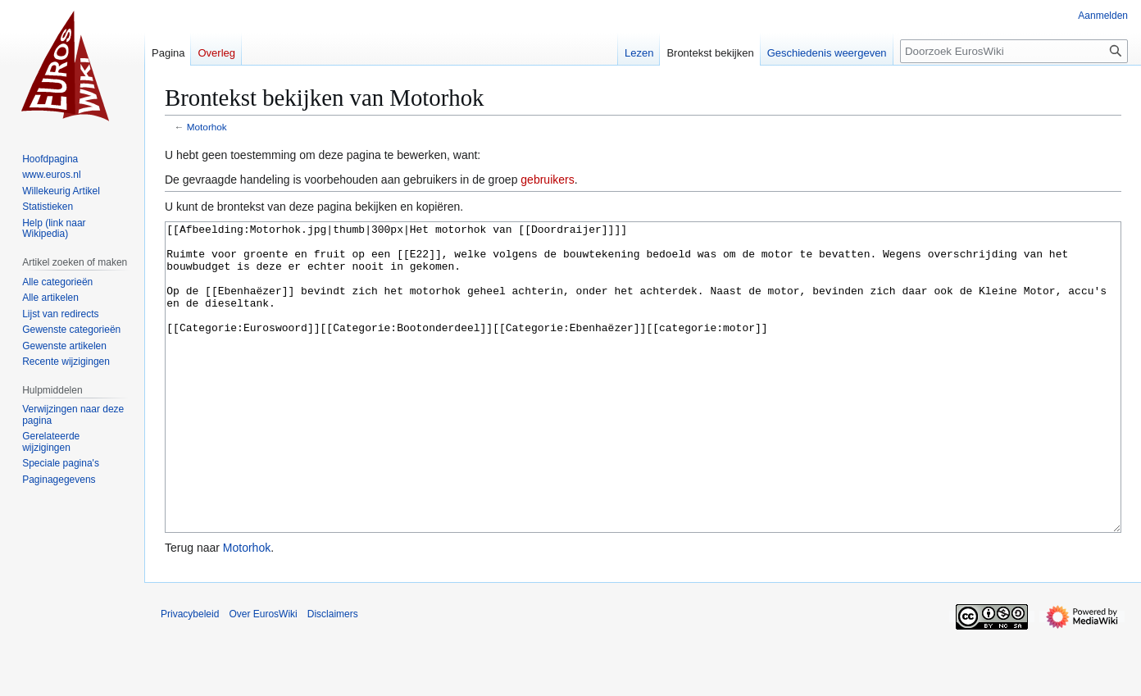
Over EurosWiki (263, 675)
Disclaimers (332, 675)
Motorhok (207, 126)
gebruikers (547, 179)
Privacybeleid (190, 675)
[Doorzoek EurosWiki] (1014, 51)
